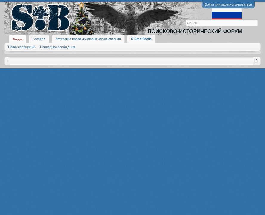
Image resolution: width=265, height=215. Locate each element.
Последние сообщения (57, 47)
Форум (17, 39)
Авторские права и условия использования (88, 39)
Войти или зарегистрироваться (228, 4)
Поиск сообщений (21, 47)
